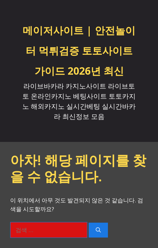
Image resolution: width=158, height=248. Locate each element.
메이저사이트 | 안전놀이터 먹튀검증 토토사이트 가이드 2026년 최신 (79, 50)
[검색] (98, 230)
